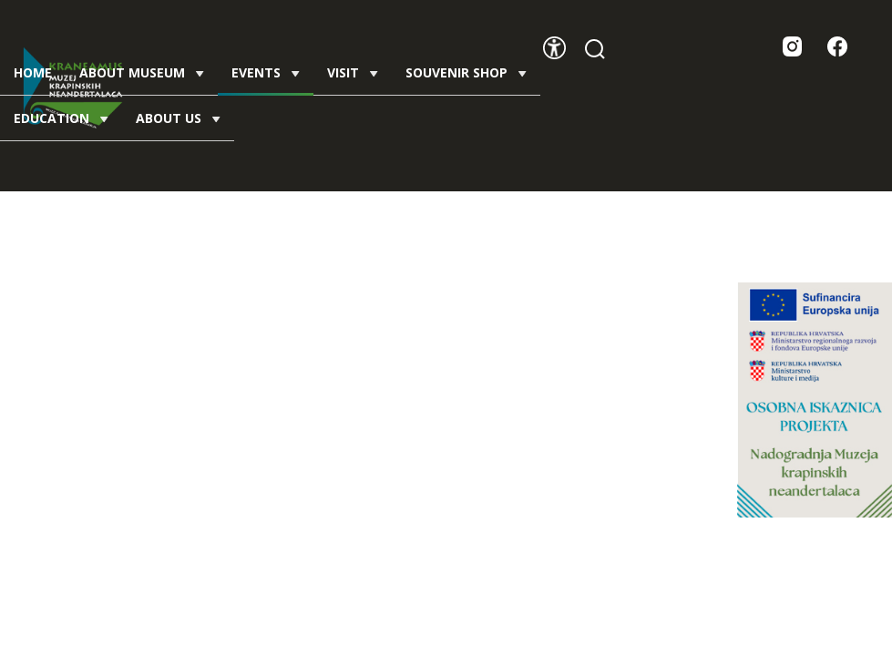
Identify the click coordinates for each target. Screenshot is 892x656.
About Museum (141, 72)
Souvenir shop (466, 72)
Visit (352, 72)
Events (265, 79)
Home (33, 72)
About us (178, 118)
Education (61, 118)
